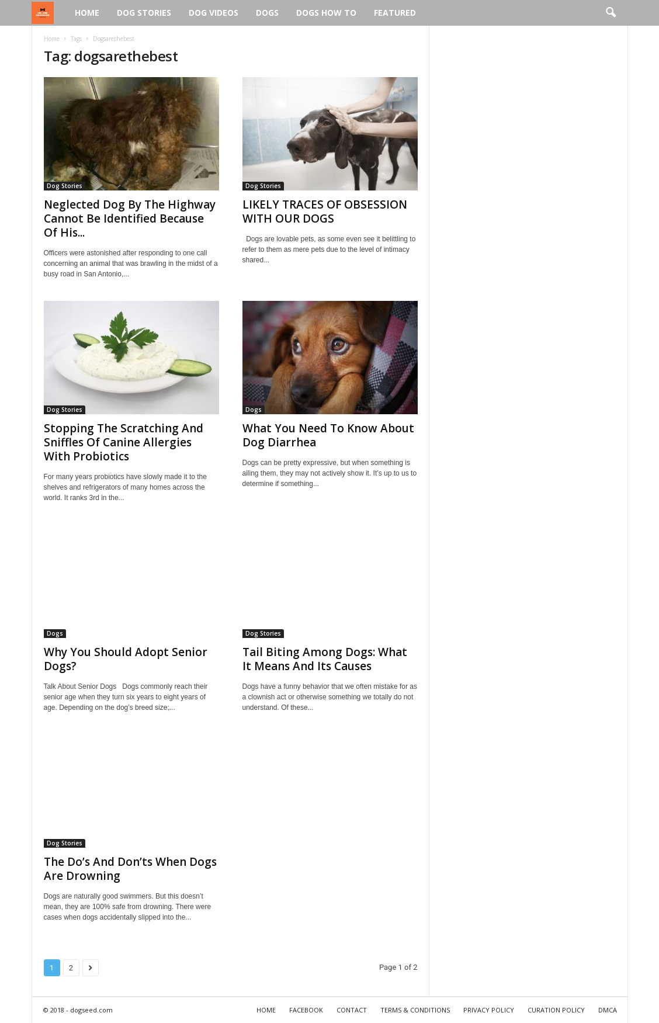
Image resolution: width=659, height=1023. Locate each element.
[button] (610, 13)
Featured (395, 12)
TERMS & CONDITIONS (415, 1009)
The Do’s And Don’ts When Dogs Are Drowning (130, 868)
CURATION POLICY (556, 1009)
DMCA (607, 1009)
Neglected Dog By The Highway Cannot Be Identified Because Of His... (130, 218)
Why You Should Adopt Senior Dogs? (125, 659)
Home (87, 12)
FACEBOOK (306, 1009)
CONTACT (352, 1009)
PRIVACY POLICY (488, 1009)
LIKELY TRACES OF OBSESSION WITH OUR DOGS (324, 211)
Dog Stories (144, 12)
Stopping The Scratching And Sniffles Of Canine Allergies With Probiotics (123, 442)
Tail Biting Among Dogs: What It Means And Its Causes (324, 659)
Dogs (267, 12)
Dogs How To (326, 12)
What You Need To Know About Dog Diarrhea (328, 435)
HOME (266, 1009)
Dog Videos (213, 12)
